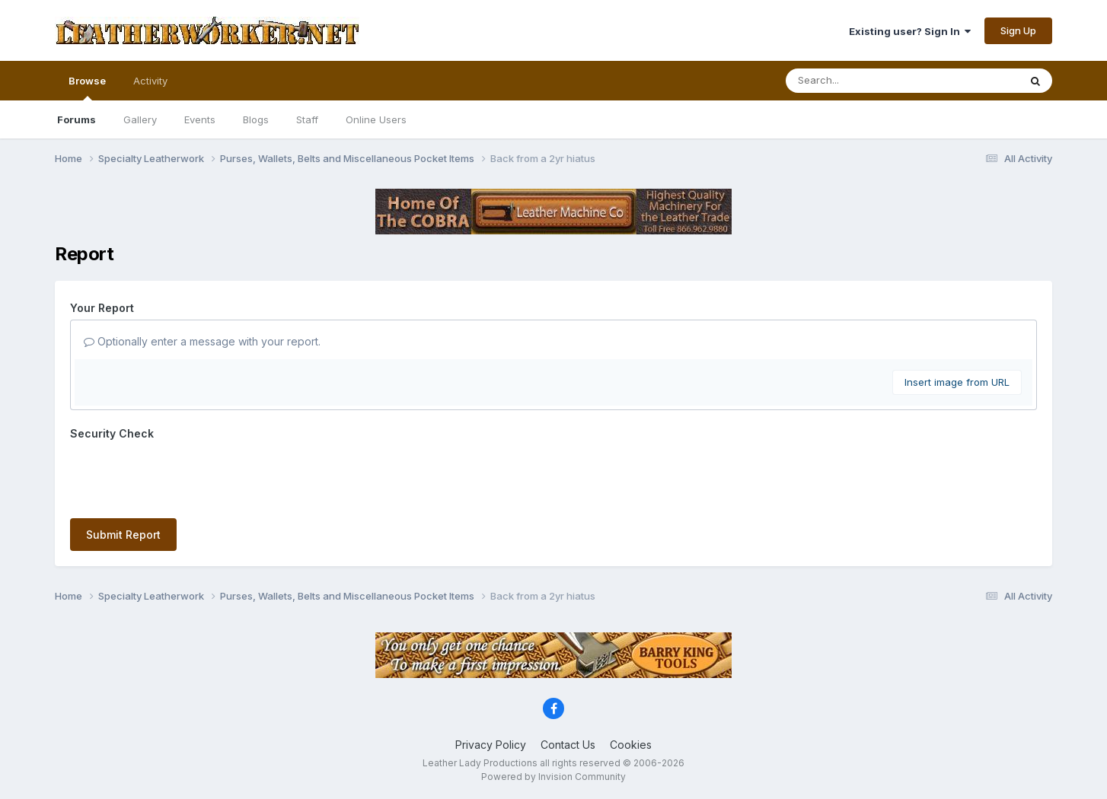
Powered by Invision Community (553, 776)
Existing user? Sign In (910, 31)
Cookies (631, 744)
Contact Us (568, 744)
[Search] (861, 80)
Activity (150, 81)
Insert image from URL (957, 382)
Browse (87, 87)
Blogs (256, 119)
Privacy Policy (490, 744)
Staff (307, 119)
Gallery (140, 119)
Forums (76, 119)
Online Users (376, 119)
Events (199, 119)
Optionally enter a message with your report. (202, 341)
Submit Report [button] (123, 534)
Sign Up (1018, 30)
